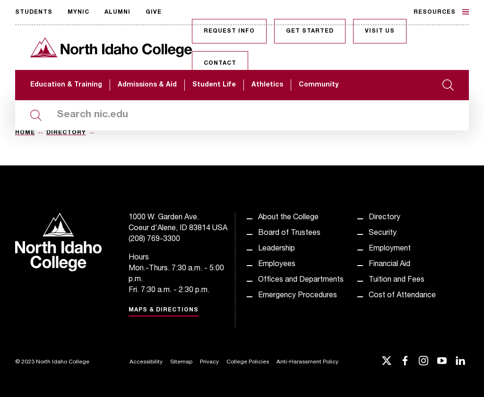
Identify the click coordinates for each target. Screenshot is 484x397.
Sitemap (181, 362)
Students (33, 12)
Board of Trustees (289, 233)
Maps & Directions (164, 310)
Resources (441, 12)
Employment (390, 249)
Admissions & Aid (147, 85)
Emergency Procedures (297, 296)
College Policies (247, 362)
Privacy (209, 362)
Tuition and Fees (396, 280)
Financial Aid (389, 264)
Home (25, 133)
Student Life (214, 85)
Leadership (276, 249)
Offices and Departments (301, 280)
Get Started (310, 31)
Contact (220, 63)
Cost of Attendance (402, 296)
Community (318, 85)
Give (154, 12)
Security (383, 233)
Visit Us (380, 31)
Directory (66, 133)
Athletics (267, 85)
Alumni (117, 12)
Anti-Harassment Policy (307, 362)
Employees (276, 264)
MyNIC (78, 12)
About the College (288, 218)
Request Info (229, 31)
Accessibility (146, 362)
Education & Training (66, 85)
